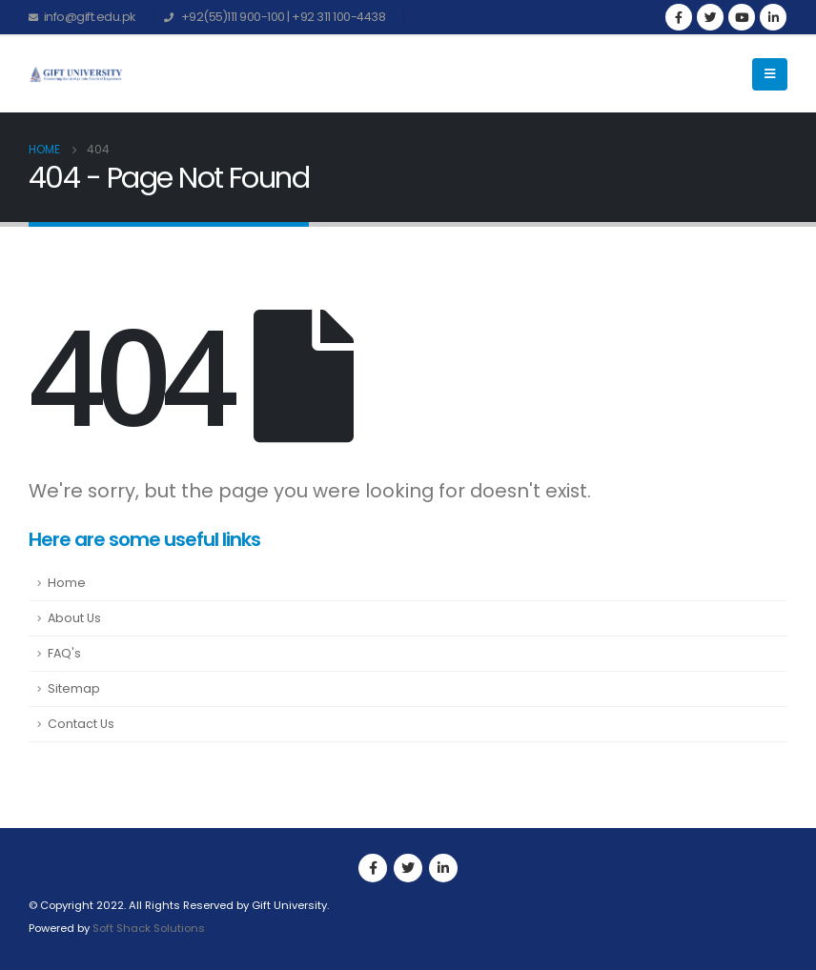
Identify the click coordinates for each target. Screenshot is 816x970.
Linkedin (443, 868)
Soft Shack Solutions (148, 928)
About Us (74, 618)
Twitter (408, 868)
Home (67, 583)
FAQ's (64, 653)
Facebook (372, 868)
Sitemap (74, 688)
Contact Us (81, 724)
